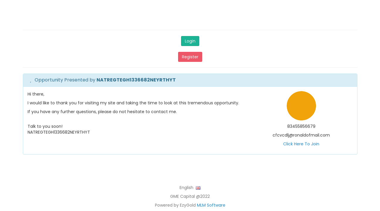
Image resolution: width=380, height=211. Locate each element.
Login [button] (190, 41)
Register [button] (190, 57)
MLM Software (211, 205)
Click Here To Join (301, 144)
